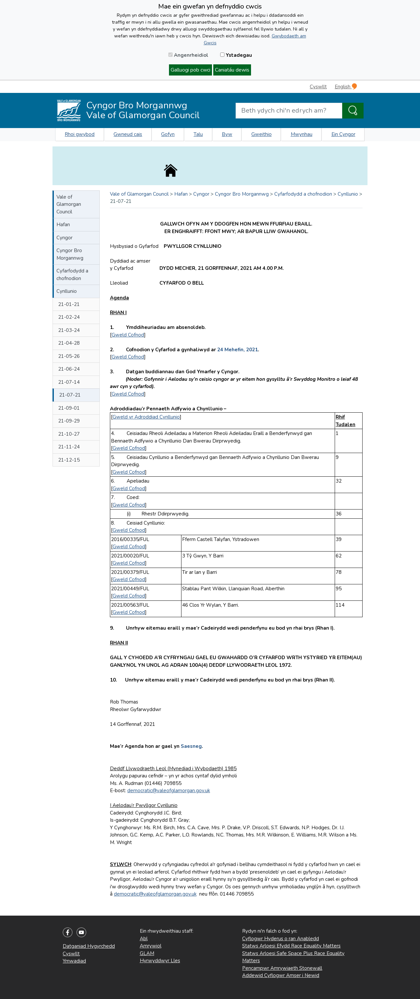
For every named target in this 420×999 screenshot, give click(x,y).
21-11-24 (69, 447)
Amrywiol (150, 946)
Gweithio (261, 134)
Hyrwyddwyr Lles (160, 960)
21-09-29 (69, 421)
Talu (198, 134)
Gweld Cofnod (128, 335)
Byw (227, 134)
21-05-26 (69, 356)
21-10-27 (69, 434)
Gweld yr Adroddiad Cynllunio (146, 417)
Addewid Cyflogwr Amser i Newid (280, 975)
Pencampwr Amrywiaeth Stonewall (282, 968)
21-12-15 (69, 460)
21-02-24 (69, 317)
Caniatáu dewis (232, 70)
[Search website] (289, 111)
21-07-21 (70, 395)
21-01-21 (69, 304)
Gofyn (168, 134)
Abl (144, 938)
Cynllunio (66, 291)
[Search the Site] (353, 111)
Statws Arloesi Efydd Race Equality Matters (291, 946)
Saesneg (191, 746)
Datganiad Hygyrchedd (89, 946)
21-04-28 (69, 343)
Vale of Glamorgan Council (68, 204)
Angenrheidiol (188, 55)
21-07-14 (69, 382)
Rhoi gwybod (79, 134)
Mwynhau (301, 134)
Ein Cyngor (343, 134)
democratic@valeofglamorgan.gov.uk (168, 790)
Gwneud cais (128, 134)
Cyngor (64, 237)
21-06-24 (69, 369)
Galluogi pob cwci (190, 70)
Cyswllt (318, 86)
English (346, 86)
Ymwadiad (74, 961)
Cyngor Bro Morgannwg (69, 254)
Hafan (63, 224)
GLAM (147, 953)
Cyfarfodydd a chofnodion (72, 275)
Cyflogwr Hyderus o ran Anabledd (280, 938)
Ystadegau (236, 55)
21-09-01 (69, 408)
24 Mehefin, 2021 (237, 349)
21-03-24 (69, 330)
